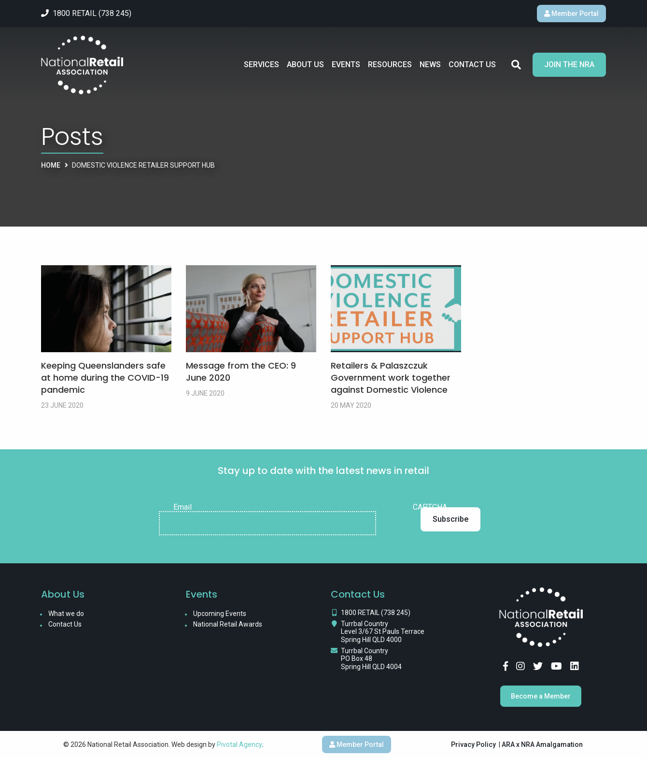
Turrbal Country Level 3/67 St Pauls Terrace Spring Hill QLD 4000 (382, 632)
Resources (390, 64)
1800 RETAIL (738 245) (375, 612)
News (430, 64)
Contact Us (472, 64)
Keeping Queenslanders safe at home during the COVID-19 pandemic (105, 377)
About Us (305, 64)
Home (50, 165)
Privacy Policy (473, 744)
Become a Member (541, 696)
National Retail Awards (227, 624)
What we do (66, 613)
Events (346, 64)
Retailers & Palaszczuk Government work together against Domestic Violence (390, 377)
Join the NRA (569, 64)
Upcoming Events (219, 613)
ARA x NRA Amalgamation (542, 744)
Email (182, 507)
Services (261, 64)
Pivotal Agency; (240, 744)
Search (516, 65)
